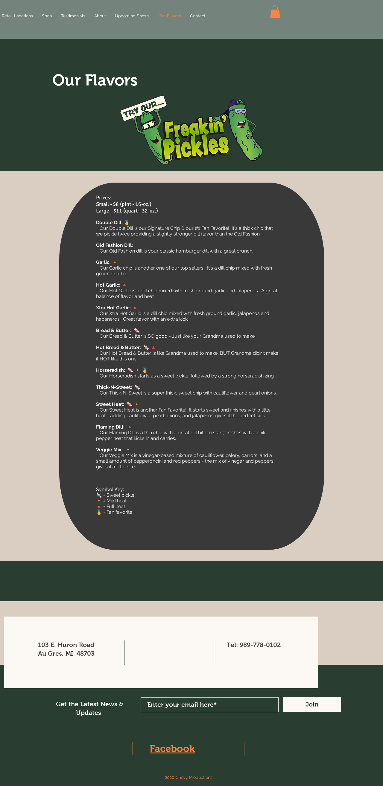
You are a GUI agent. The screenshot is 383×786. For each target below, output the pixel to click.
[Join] (312, 704)
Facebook (172, 748)
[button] (275, 11)
